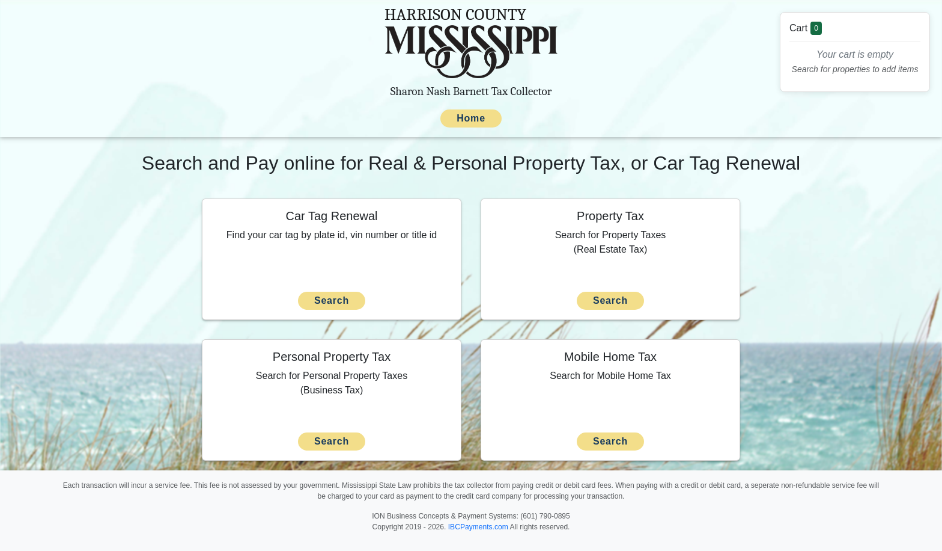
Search (331, 300)
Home (471, 118)
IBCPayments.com (478, 527)
